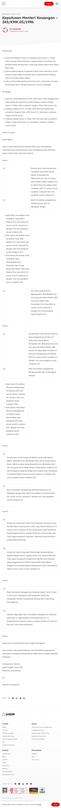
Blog (3, 756)
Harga (4, 727)
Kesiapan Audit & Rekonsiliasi (40, 733)
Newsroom (5, 765)
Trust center (35, 759)
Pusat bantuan (6, 771)
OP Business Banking (38, 739)
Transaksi (5, 730)
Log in (49, 4)
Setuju (55, 804)
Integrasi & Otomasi (8, 745)
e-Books (4, 759)
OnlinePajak (16, 29)
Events (4, 762)
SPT (3, 742)
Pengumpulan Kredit (38, 730)
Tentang (34, 753)
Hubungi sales (6, 753)
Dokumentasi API (7, 774)
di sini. (39, 804)
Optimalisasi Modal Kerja (39, 736)
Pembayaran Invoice (8, 736)
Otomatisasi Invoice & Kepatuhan (42, 727)
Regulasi (4, 768)
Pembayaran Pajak (7, 733)
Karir (33, 756)
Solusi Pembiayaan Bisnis (9, 739)
